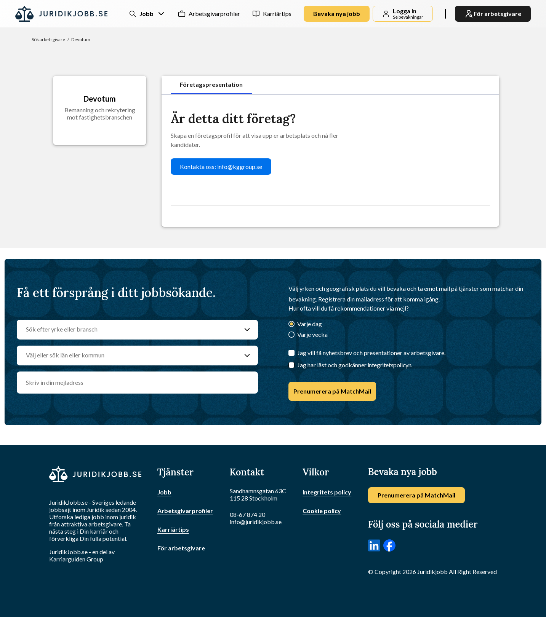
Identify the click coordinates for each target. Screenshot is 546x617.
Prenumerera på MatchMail (332, 391)
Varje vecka (312, 334)
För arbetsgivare (181, 548)
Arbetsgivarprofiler (214, 13)
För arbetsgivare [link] (492, 13)
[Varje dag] (291, 324)
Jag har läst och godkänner (354, 364)
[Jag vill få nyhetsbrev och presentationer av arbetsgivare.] (291, 353)
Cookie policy (322, 510)
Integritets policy (327, 492)
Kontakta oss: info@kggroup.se (221, 166)
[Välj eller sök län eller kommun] (130, 355)
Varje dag (309, 323)
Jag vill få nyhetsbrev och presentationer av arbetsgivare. (371, 352)
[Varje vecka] (291, 335)
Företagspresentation (211, 84)
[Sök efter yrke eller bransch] (130, 330)
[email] (137, 382)
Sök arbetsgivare (48, 39)
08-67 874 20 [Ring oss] (247, 514)
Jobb (164, 492)
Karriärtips (277, 13)
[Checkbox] (291, 365)
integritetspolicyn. (390, 364)
